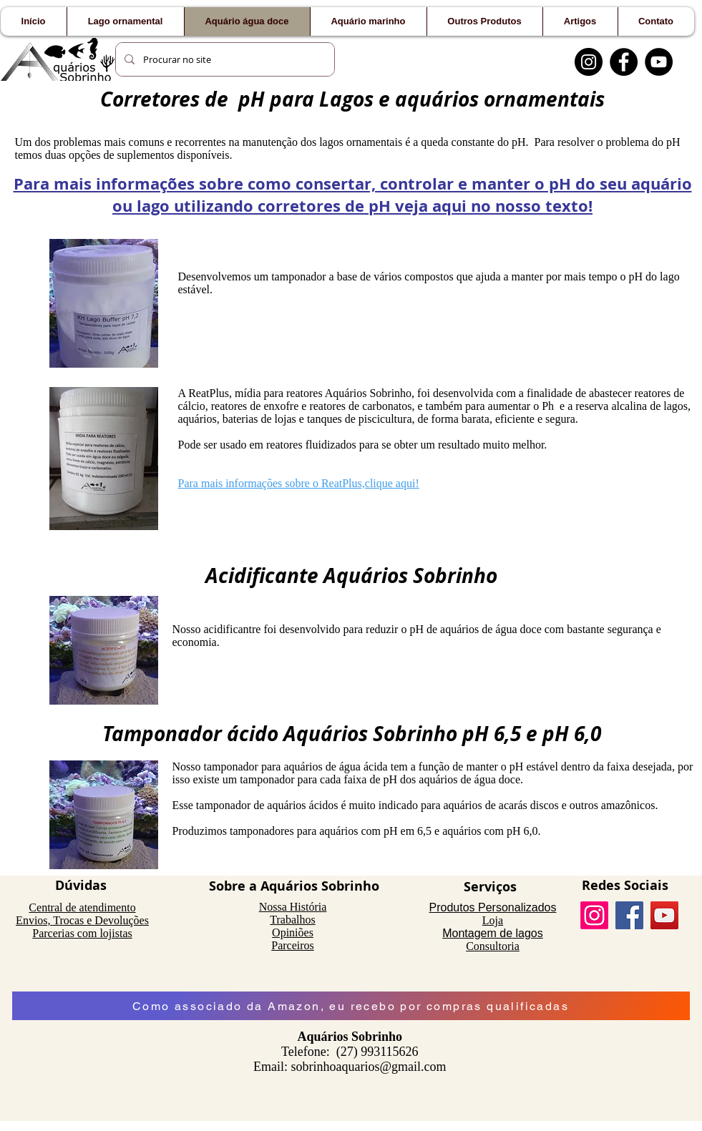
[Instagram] (589, 62)
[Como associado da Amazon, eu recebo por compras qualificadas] (351, 1006)
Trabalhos (292, 920)
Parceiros (292, 945)
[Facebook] (624, 62)
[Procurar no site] (223, 59)
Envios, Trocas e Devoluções (82, 920)
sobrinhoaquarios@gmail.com (368, 1066)
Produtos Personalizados (493, 907)
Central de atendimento (82, 907)
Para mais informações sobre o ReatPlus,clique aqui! (298, 483)
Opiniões (292, 932)
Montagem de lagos (492, 933)
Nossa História (293, 907)
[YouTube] (659, 62)
